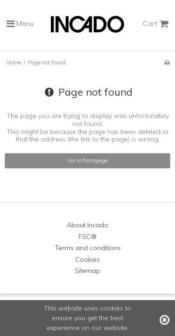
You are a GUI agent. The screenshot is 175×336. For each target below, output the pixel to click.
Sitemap (87, 270)
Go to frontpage (88, 160)
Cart (155, 23)
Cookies (87, 259)
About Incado (87, 225)
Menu (20, 23)
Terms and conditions (88, 248)
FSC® (87, 236)
